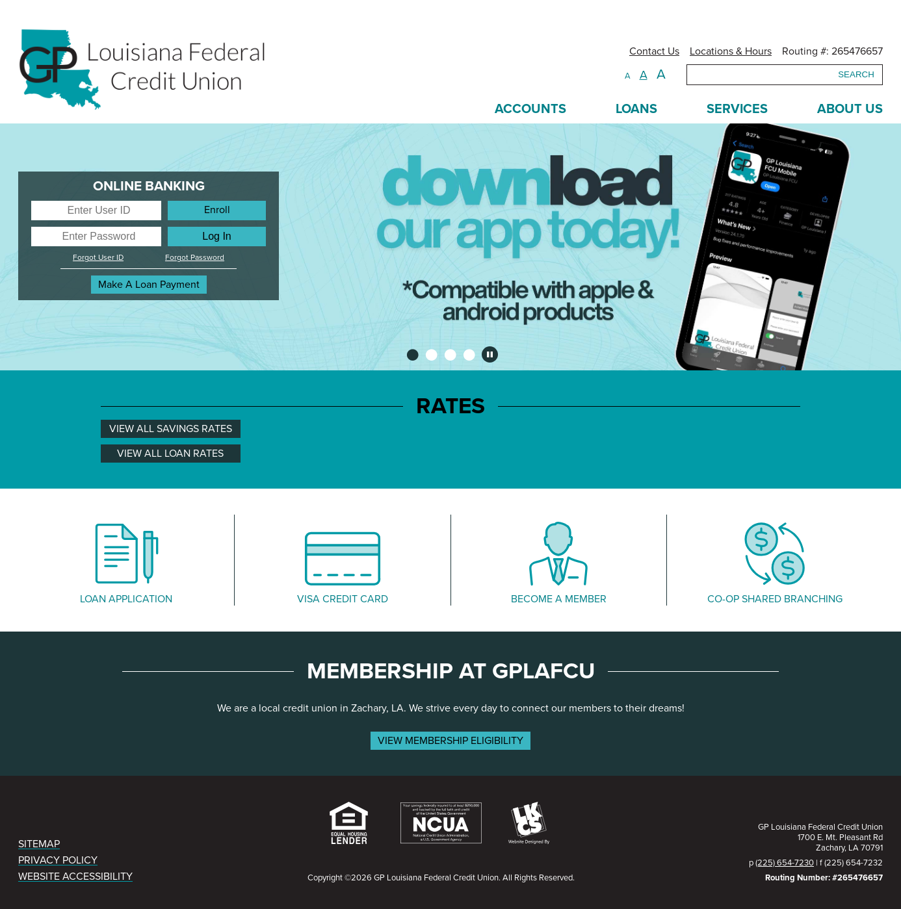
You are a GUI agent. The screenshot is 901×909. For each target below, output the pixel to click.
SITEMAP (39, 844)
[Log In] (217, 236)
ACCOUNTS (530, 109)
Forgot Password (194, 257)
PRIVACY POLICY (58, 860)
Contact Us (654, 51)
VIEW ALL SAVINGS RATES (170, 428)
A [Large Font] (661, 74)
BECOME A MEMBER (559, 599)
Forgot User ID (98, 257)
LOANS (636, 109)
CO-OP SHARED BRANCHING (774, 599)
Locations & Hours (731, 51)
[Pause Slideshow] (490, 354)
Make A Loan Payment (149, 284)
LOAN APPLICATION (126, 599)
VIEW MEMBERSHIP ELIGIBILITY (450, 740)
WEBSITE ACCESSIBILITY (75, 876)
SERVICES (737, 109)
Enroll (217, 209)
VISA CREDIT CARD (342, 599)
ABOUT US (850, 109)
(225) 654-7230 (784, 863)
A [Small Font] (628, 76)
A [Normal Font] (643, 75)
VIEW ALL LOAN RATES (170, 453)
